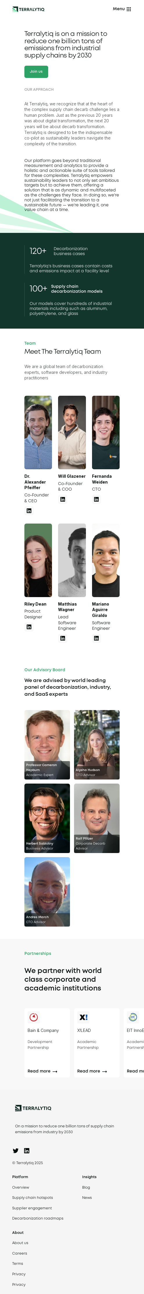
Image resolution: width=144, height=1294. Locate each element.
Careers (19, 1253)
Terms (17, 1263)
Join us (36, 71)
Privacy (19, 1274)
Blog (86, 1187)
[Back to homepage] (28, 9)
